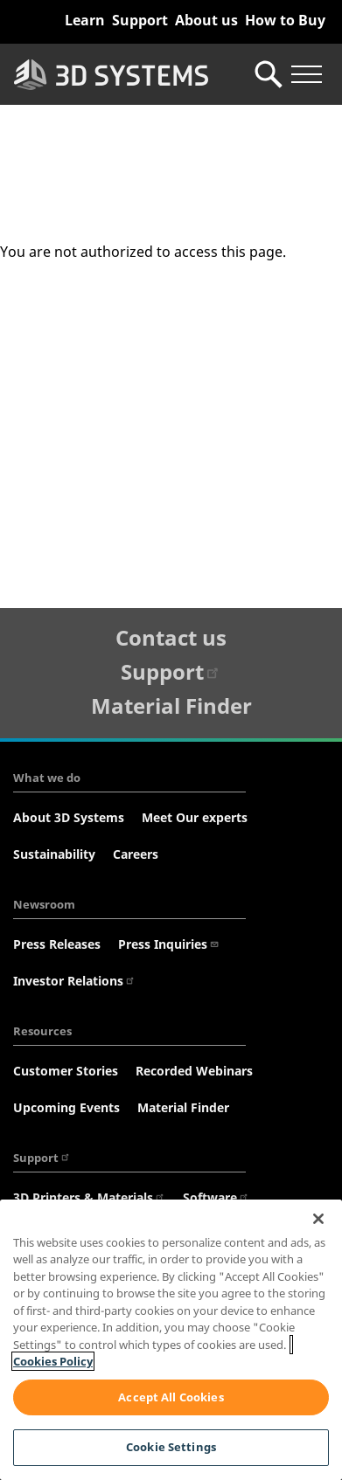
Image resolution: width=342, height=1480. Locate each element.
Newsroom (44, 904)
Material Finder (171, 705)
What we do (46, 777)
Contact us (171, 637)
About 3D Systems (68, 817)
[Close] (318, 1219)
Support (140, 20)
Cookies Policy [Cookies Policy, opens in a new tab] (53, 1361)
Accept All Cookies (170, 1397)
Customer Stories (65, 1070)
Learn (85, 20)
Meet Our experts (195, 817)
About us (206, 20)
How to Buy (285, 20)
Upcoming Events (66, 1107)
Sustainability (54, 854)
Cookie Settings (171, 1447)
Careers (135, 854)
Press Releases (57, 944)
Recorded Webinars (194, 1070)
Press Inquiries (169, 944)
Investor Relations (74, 980)
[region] (171, 1340)
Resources (42, 1031)
